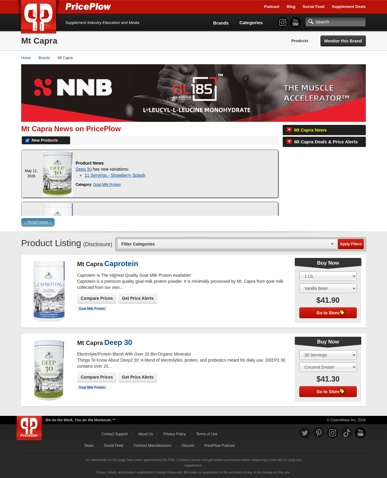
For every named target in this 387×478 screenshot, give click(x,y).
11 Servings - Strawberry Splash (115, 175)
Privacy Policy (174, 434)
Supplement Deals (349, 6)
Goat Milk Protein (107, 184)
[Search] (335, 22)
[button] (193, 223)
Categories (251, 22)
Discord (188, 445)
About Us (145, 434)
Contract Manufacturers (152, 445)
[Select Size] (328, 276)
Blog (291, 6)
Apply (351, 244)
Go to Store (330, 312)
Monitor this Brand (343, 40)
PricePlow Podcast (219, 445)
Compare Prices (97, 298)
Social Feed (313, 6)
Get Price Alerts (138, 298)
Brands (221, 22)
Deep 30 (84, 169)
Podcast (272, 6)
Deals (89, 445)
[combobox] (227, 244)
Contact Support (114, 434)
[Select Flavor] (328, 288)
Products (299, 40)
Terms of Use (207, 434)
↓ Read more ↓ (38, 222)
